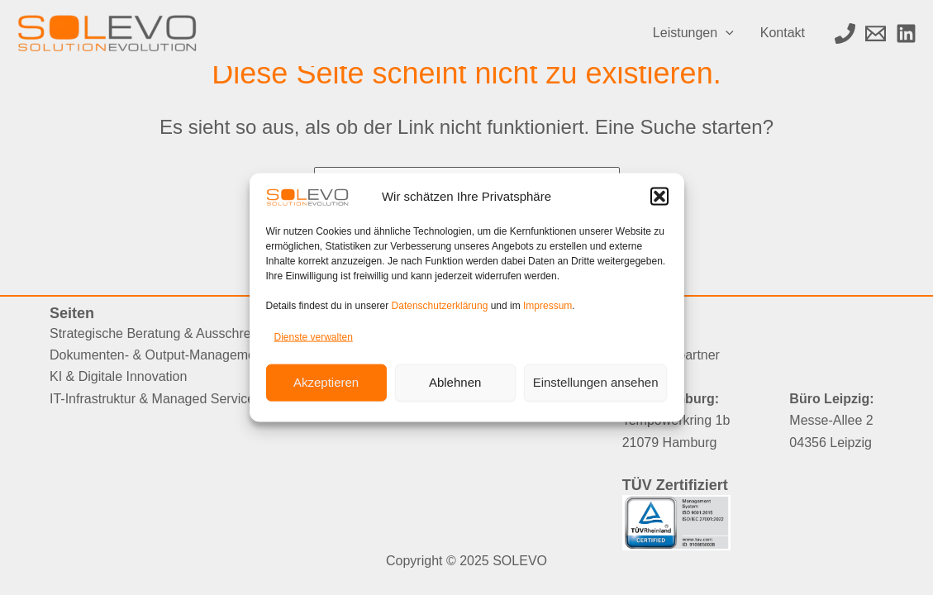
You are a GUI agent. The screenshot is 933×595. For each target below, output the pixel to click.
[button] (659, 196)
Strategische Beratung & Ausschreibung (166, 333)
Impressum (547, 306)
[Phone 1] (845, 33)
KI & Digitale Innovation (118, 376)
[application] (725, 33)
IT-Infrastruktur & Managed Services (155, 399)
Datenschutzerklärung (440, 306)
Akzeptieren (326, 382)
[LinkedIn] (906, 33)
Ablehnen (455, 382)
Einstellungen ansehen (596, 382)
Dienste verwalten (313, 337)
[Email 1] (875, 33)
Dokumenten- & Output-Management (158, 355)
